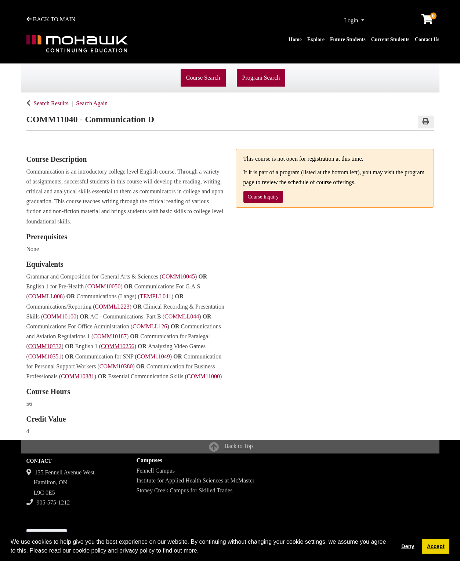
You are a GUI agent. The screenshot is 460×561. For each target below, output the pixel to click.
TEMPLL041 (155, 296)
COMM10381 (77, 376)
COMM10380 (116, 366)
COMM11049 (153, 356)
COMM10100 (59, 316)
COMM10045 (178, 276)
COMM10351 (45, 356)
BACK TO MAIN (51, 19)
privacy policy (137, 550)
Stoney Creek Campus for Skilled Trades (185, 490)
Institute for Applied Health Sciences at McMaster (196, 480)
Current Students (390, 39)
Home (295, 39)
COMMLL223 (112, 306)
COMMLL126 (150, 326)
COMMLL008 (45, 296)
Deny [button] (407, 546)
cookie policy (89, 550)
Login (351, 20)
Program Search (261, 77)
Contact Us (427, 39)
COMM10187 (110, 336)
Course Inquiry (263, 197)
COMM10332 (45, 346)
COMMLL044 (181, 316)
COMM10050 (104, 286)
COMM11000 (203, 376)
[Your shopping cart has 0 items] (427, 21)
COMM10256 (117, 346)
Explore (316, 39)
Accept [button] (436, 546)
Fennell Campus (156, 470)
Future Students (348, 39)
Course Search (203, 77)
